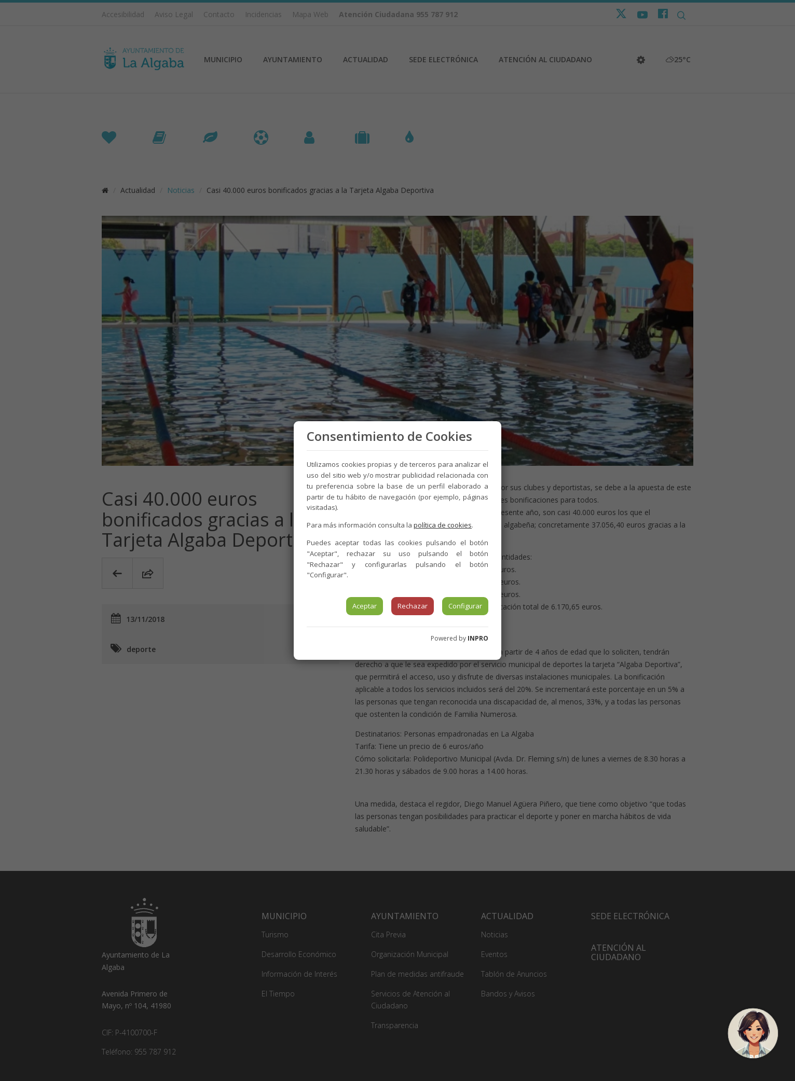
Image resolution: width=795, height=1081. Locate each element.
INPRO (478, 638)
